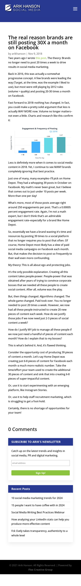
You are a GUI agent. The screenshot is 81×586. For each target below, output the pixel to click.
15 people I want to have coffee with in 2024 (37, 505)
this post (41, 58)
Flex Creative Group (40, 569)
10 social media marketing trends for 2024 (37, 498)
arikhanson (19, 53)
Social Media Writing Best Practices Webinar (38, 512)
